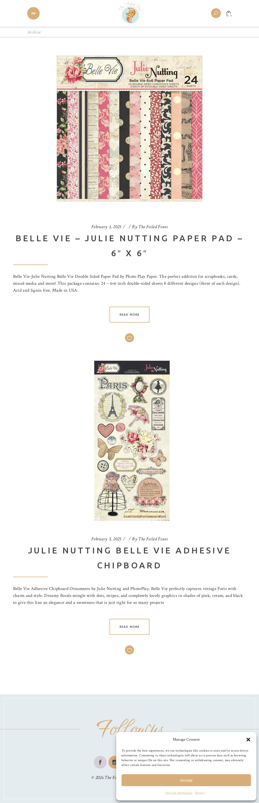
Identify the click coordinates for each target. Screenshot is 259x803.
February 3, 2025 (106, 227)
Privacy (200, 793)
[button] (248, 739)
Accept (186, 780)
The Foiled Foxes (153, 227)
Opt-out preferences (178, 793)
